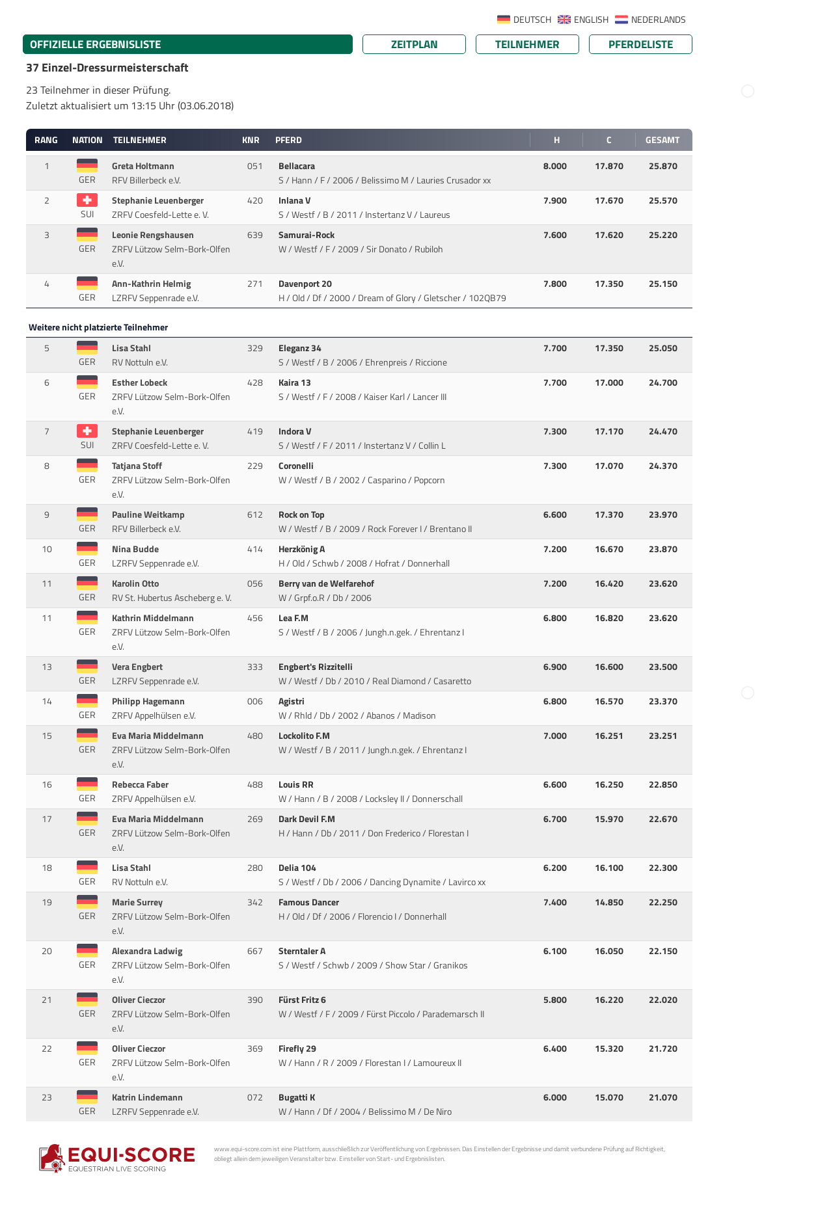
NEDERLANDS (658, 19)
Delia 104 (298, 867)
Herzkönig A (303, 549)
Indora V (296, 431)
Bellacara (298, 166)
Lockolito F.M (305, 735)
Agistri (293, 701)
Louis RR (297, 784)
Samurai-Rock (307, 235)
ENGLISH (591, 19)
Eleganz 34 (301, 348)
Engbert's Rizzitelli (317, 667)
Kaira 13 (296, 382)
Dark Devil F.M (308, 819)
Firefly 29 (298, 1048)
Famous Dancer (310, 902)
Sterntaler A (303, 951)
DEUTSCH (532, 19)
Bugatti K (298, 1097)
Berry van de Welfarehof (327, 583)
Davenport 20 (306, 283)
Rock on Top (303, 514)
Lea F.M (294, 618)
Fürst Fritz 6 (303, 1000)
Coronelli (297, 466)
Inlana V (295, 200)
